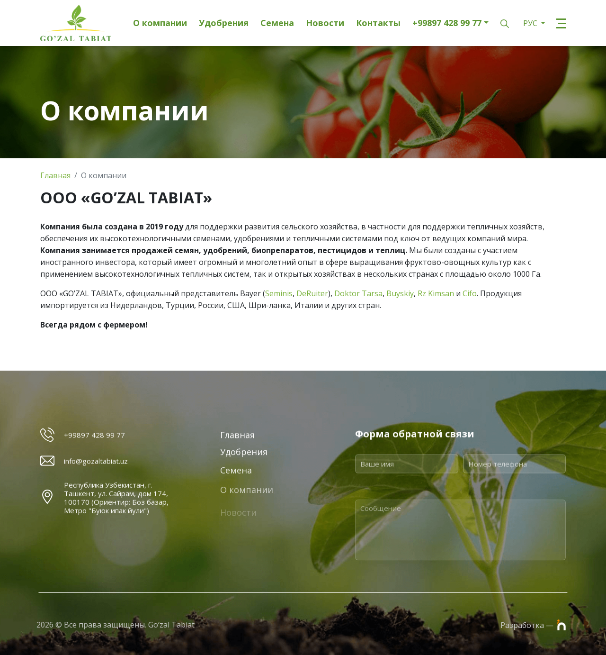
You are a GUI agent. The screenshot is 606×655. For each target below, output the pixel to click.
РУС (531, 23)
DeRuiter (312, 293)
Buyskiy (400, 293)
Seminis (279, 293)
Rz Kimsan (436, 293)
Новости (325, 23)
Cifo (470, 293)
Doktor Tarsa (358, 293)
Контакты (378, 23)
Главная (55, 175)
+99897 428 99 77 (446, 23)
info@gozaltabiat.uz (96, 468)
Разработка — (533, 624)
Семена (277, 23)
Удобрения (224, 23)
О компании (160, 23)
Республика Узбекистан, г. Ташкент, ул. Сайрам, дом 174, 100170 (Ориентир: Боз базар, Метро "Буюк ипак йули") (116, 530)
